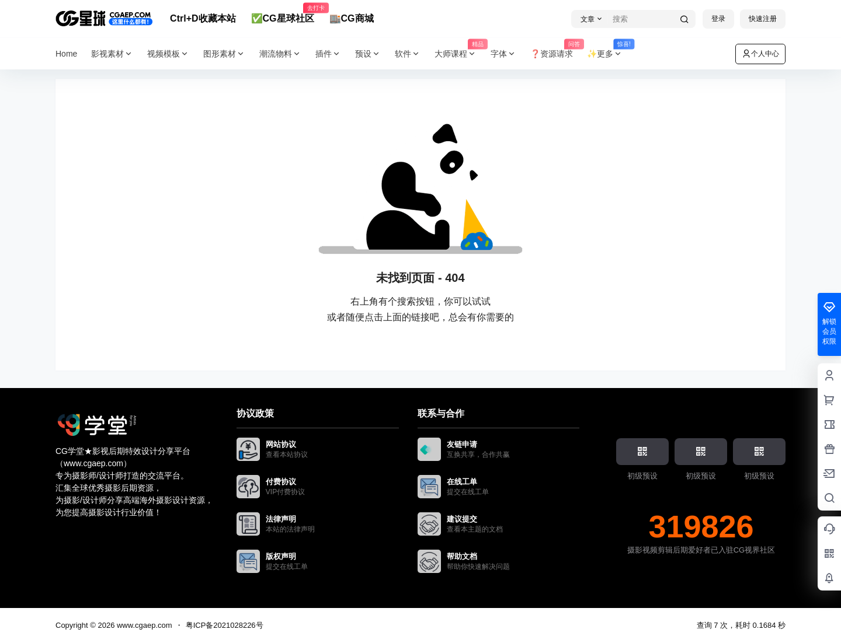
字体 (503, 54)
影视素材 (112, 54)
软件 (407, 54)
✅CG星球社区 (282, 13)
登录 (718, 19)
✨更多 (608, 54)
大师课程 (459, 54)
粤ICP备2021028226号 (224, 625)
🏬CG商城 (351, 18)
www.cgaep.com (143, 625)
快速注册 (763, 19)
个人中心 (760, 53)
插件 (328, 54)
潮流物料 (280, 54)
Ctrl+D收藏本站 (202, 18)
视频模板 (168, 54)
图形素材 (224, 54)
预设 (368, 54)
